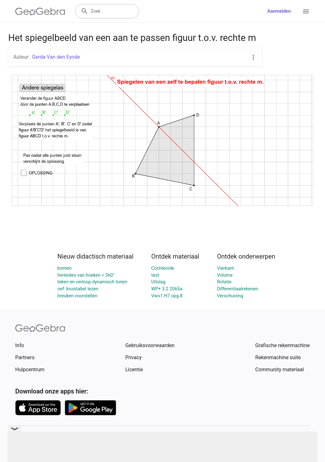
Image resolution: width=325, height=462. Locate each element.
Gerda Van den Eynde (56, 57)
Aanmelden (279, 11)
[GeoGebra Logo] (40, 11)
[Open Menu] (306, 11)
